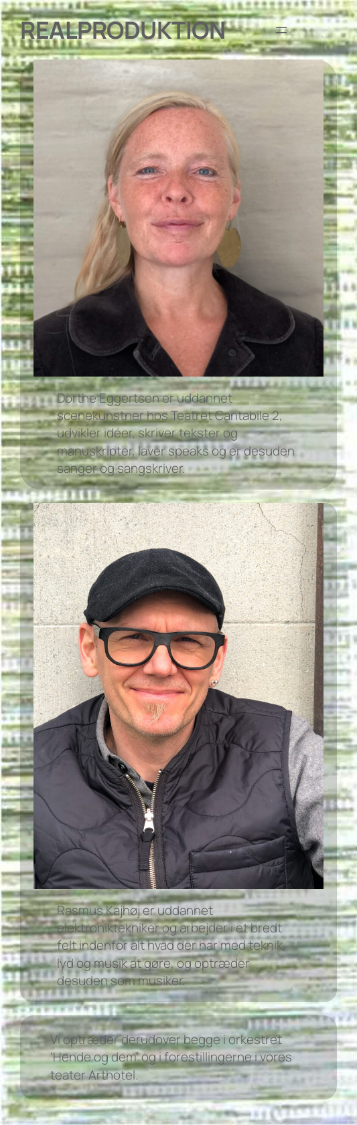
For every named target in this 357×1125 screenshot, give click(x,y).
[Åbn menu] (281, 30)
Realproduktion (122, 29)
